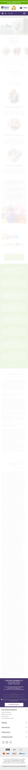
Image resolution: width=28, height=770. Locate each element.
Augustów (23, 507)
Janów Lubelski (9, 529)
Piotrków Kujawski (15, 559)
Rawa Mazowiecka (19, 565)
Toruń (20, 474)
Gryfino (24, 528)
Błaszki (12, 510)
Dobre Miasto (16, 521)
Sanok (14, 567)
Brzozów (3, 514)
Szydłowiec (21, 662)
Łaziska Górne (10, 628)
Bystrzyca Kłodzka (5, 599)
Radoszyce (22, 564)
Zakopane (17, 585)
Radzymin (3, 565)
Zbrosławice (9, 674)
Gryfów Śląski (23, 610)
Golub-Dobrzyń (5, 608)
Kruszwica (19, 623)
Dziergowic (16, 523)
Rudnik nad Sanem (21, 566)
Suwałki (10, 486)
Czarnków (11, 602)
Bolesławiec (15, 504)
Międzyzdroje (11, 547)
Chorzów (20, 480)
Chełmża (17, 599)
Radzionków (17, 650)
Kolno (10, 618)
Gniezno (13, 485)
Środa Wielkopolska (9, 572)
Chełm (3, 490)
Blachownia (18, 593)
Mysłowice (3, 484)
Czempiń (3, 603)
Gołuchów (16, 608)
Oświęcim (6, 507)
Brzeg (17, 513)
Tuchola (15, 666)
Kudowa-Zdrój (9, 624)
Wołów (17, 671)
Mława (18, 632)
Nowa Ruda (10, 636)
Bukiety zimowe (5, 716)
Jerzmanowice (4, 531)
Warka (17, 667)
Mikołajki (24, 547)
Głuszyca (10, 607)
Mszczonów (12, 633)
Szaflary (21, 660)
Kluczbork (3, 536)
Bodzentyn (8, 512)
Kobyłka (24, 617)
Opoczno (8, 556)
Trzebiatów (21, 577)
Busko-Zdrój (9, 514)
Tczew (6, 491)
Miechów (23, 629)
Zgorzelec (4, 588)
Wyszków (15, 584)
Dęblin (2, 521)
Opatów (3, 556)
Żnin (13, 588)
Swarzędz (12, 660)
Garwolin (9, 605)
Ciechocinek (12, 517)
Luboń (22, 543)
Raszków (22, 650)
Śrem (2, 572)
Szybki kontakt (14, 737)
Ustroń (20, 579)
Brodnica (13, 513)
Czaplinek (3, 518)
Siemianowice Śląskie (18, 484)
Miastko (19, 546)
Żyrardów (8, 505)
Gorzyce (10, 527)
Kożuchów (9, 622)
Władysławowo (14, 581)
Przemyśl (3, 493)
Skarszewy (12, 655)
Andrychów (17, 507)
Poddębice (3, 646)
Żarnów (7, 586)
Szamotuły (9, 661)
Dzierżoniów (22, 523)
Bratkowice (7, 513)
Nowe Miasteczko (11, 553)
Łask (5, 628)
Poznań (18, 471)
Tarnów (15, 480)
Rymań (11, 652)
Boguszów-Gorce (5, 594)
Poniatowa (17, 646)
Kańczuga (22, 615)
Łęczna (19, 628)
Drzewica (19, 522)
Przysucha (20, 562)
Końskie (16, 536)
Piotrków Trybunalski (13, 488)
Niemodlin (9, 551)
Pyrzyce (11, 564)
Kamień (12, 615)
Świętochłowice (15, 495)
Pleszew (11, 645)
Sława (7, 570)
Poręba (22, 646)
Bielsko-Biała (13, 476)
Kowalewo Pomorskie (6, 538)
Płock (22, 479)
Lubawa (13, 627)
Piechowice (4, 559)
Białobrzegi (4, 509)
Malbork (13, 505)
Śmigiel (6, 664)
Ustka (16, 579)
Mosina (6, 633)
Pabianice (21, 488)
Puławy (18, 498)
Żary (2, 507)
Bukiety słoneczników (7, 714)
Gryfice (20, 528)
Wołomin (13, 583)
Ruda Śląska (11, 478)
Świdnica (22, 493)
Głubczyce (3, 526)
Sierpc (2, 655)
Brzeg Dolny (12, 596)
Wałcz (16, 580)
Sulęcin (14, 575)
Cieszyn (17, 517)
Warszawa (3, 471)
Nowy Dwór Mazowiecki (10, 552)
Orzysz (3, 641)
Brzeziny (3, 598)
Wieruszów (8, 670)
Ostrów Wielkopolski (18, 486)
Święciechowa (13, 665)
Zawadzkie (22, 672)
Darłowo (24, 603)
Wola (14, 671)
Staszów (8, 657)
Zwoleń (3, 589)
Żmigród (20, 675)
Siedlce (24, 483)
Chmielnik (3, 515)
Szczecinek (21, 502)
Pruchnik (3, 648)
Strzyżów (18, 574)
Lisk (2, 543)
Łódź (22, 471)
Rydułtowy (4, 652)
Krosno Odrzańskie (6, 540)
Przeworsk (14, 562)
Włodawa (3, 671)
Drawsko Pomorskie (6, 522)
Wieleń (22, 669)
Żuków (16, 588)
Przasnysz (8, 648)
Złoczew (21, 674)
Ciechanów (11, 502)
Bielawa (20, 509)
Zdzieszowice (23, 586)
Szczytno (3, 662)
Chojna (13, 515)
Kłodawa (20, 617)
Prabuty (3, 647)
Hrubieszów (12, 612)
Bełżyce (13, 591)
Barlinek (7, 508)
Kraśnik (25, 538)
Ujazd (14, 667)
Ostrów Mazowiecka (10, 641)
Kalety (7, 615)
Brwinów (7, 596)
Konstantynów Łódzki (6, 619)
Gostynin (22, 608)
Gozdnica (14, 527)
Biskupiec (13, 593)
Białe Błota (15, 509)
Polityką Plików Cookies (18, 760)
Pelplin (7, 643)
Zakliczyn (8, 672)
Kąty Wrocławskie (14, 533)
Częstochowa (4, 475)
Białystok (3, 474)
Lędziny (7, 626)
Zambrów (13, 672)
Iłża (20, 612)
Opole (10, 475)
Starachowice (20, 497)
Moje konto (14, 732)
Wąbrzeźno (22, 667)
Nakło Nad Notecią (10, 634)
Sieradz (22, 500)
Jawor (18, 613)
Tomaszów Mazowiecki (10, 490)
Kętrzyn (10, 534)
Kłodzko (20, 534)
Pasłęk (3, 643)
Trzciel (16, 577)
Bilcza (8, 593)
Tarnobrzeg (8, 499)
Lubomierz (17, 627)
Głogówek (21, 524)
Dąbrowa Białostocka (6, 519)
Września (19, 583)
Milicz (25, 631)
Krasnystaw (4, 623)
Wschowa (24, 583)
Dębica (8, 500)
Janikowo (8, 613)
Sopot (24, 571)
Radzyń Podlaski (10, 565)
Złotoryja (3, 675)
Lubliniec (18, 543)
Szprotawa (22, 576)
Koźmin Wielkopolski (20, 621)
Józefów (3, 615)
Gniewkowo (15, 607)
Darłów (24, 519)
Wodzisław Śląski (12, 498)
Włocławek (10, 480)
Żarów (16, 675)
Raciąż (2, 650)
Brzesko (18, 596)
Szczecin (3, 472)
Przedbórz (9, 562)
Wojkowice (9, 671)
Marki (15, 546)
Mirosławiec (10, 632)
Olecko (21, 638)
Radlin (6, 650)
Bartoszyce (12, 508)
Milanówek (20, 631)
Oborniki (11, 638)
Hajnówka (4, 612)
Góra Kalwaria (20, 526)
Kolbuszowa (5, 618)
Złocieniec (15, 674)
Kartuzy (8, 533)
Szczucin (21, 661)
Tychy (16, 478)
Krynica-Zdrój (15, 540)
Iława (17, 612)
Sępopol (24, 567)
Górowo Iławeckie (18, 609)
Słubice (11, 570)
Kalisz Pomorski (16, 531)
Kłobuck (15, 534)
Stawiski (13, 657)
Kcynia (7, 617)
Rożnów (7, 566)
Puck (7, 564)
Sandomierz (9, 567)
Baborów (19, 590)
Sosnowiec (18, 475)
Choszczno (19, 600)
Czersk (7, 603)
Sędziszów (19, 567)
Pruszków (19, 489)
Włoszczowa (22, 581)
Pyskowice (22, 648)
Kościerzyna (9, 537)
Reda (6, 651)
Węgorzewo (21, 580)
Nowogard (3, 555)
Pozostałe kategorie (14, 710)
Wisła (18, 670)
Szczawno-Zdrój (15, 576)
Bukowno (21, 598)
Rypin (15, 652)
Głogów (3, 485)
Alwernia (12, 507)
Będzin (2, 494)
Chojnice (3, 505)
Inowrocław (5, 488)
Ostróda (3, 557)
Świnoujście (4, 503)
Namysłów (20, 550)
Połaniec (16, 560)
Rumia (8, 497)
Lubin (25, 486)
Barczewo (8, 591)
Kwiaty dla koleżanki (6, 712)
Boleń (2, 513)
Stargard (8, 485)
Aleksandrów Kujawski (19, 589)
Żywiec (11, 589)
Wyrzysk (3, 672)
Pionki (9, 559)
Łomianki (9, 629)
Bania (2, 508)
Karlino (3, 617)
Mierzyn (9, 631)
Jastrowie (14, 613)
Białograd (9, 509)
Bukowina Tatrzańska (14, 598)
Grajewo (3, 610)
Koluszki (14, 618)
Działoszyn (10, 523)
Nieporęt (21, 551)
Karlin (20, 532)
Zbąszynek (16, 586)
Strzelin (12, 658)
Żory (15, 489)
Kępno (11, 617)
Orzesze (24, 639)
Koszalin (25, 480)
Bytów (18, 514)
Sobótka (12, 656)
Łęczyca (23, 628)
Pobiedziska (20, 645)
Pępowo (11, 643)
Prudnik (12, 561)
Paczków (19, 557)
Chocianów (22, 599)
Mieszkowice (18, 547)
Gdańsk (14, 472)
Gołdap (21, 607)
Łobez (5, 543)
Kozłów (14, 538)
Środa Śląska (12, 664)
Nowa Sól (10, 504)
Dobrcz (3, 604)
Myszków (19, 548)
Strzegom (7, 658)
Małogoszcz (10, 546)
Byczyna (15, 514)
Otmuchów (8, 557)
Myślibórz (14, 548)
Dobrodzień (23, 521)
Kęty (6, 534)
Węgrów (18, 669)
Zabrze (7, 476)
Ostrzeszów (19, 641)
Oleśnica (17, 555)
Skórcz (22, 655)
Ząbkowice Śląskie (6, 585)
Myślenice (9, 548)
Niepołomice (15, 551)
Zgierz (6, 494)
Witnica (8, 581)
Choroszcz (13, 600)
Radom (14, 475)
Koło (18, 618)
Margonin (18, 629)
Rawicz (3, 651)
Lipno (13, 542)
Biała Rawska (18, 508)
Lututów (12, 545)
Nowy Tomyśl (21, 637)
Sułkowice (3, 660)
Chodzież (3, 600)
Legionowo (19, 494)
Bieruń (24, 591)
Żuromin (21, 588)
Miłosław (4, 632)
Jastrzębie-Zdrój (5, 483)
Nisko (2, 552)
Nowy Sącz (12, 483)
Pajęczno (19, 642)
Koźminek (3, 622)
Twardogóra (4, 667)
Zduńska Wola (11, 503)
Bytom (18, 476)
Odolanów (16, 638)
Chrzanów (23, 515)
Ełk (23, 489)
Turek (13, 579)
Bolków (17, 594)
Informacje (14, 727)
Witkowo (22, 670)
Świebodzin (4, 576)
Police (2, 561)
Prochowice (13, 647)
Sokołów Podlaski (11, 571)
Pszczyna (3, 564)
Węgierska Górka (12, 669)
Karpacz (3, 533)
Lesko (15, 624)
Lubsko (3, 545)
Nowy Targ (18, 553)
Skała (12, 569)
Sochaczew (16, 570)
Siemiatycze (18, 653)
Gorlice (14, 526)
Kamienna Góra (10, 532)
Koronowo (21, 619)
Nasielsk (18, 634)
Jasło (19, 529)
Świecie (9, 576)
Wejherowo (13, 497)
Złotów (8, 675)
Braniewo (18, 595)
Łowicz (13, 629)
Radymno (11, 650)
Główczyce (19, 605)
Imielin (23, 612)
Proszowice (19, 647)
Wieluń (3, 670)
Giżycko (7, 524)
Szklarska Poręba (10, 662)
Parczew (23, 642)
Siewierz (7, 655)
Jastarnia (23, 529)
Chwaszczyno (4, 602)
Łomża (11, 489)
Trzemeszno (9, 666)
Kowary (7, 621)
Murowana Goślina (20, 633)
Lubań (3, 627)
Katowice (22, 472)
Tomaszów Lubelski (9, 577)
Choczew (9, 515)
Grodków (8, 610)
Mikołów (17, 503)
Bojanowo (12, 594)
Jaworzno (17, 481)
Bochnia (3, 512)
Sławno (3, 570)
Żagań (12, 675)
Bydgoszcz (8, 472)
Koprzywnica (15, 619)
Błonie (16, 510)
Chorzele (18, 515)
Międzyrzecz (4, 547)
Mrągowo (3, 548)
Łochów (9, 543)
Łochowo (3, 629)
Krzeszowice (22, 540)
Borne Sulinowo (11, 595)
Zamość (7, 489)
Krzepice (3, 624)
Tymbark (10, 667)
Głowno (14, 605)
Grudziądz (12, 481)
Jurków (10, 531)
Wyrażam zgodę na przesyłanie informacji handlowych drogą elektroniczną (15, 700)
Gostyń (3, 609)
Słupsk (22, 481)
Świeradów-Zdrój (5, 665)
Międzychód (14, 631)
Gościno (8, 609)
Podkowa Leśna (5, 560)
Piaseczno (3, 497)
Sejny (23, 652)
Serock (3, 569)
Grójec (12, 610)
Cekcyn (12, 599)
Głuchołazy (4, 607)
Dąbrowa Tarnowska (17, 519)
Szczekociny (15, 661)
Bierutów (4, 593)
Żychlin (12, 676)
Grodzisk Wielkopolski (13, 528)
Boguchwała (20, 512)
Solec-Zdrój (19, 571)
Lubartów (8, 627)
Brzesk (21, 513)
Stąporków (17, 572)
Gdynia (8, 474)
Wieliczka (3, 581)
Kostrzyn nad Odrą (16, 537)
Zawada (11, 586)
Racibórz (3, 495)
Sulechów (9, 575)
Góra (11, 609)
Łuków (7, 545)
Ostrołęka (8, 495)
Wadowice (11, 580)
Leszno (3, 489)
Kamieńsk (16, 615)
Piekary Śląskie (12, 494)
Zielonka (9, 588)
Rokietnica (16, 651)
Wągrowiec (4, 669)
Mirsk (15, 632)
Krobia (9, 623)
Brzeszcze (23, 596)
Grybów (17, 610)
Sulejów (18, 575)
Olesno (12, 555)
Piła (12, 484)
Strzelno (17, 658)
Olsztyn (16, 474)
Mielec (2, 491)
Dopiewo (8, 604)
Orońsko (22, 556)
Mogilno (23, 632)
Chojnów (8, 600)
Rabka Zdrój (17, 564)
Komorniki (22, 618)
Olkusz (21, 555)
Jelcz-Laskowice (5, 614)
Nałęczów (14, 550)
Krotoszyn (14, 623)
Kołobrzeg (17, 500)
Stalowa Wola (12, 491)
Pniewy (15, 645)
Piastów (16, 643)
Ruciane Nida (13, 566)
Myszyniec (3, 550)
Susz (8, 660)
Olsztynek (9, 639)
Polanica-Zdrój (22, 560)
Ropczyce (21, 651)
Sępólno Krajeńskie (5, 653)
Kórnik (14, 622)
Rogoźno (11, 651)
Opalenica (14, 639)
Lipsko (19, 626)
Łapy (2, 628)
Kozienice (12, 621)
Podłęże (11, 560)
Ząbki (19, 584)
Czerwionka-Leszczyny (15, 603)
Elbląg (18, 479)
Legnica (7, 481)
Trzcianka (3, 666)
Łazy (16, 628)
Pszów (13, 648)
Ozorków (24, 641)
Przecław (3, 562)
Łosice (13, 543)
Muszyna (3, 634)
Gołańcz (11, 608)
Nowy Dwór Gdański (12, 637)
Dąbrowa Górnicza (12, 479)
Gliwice (3, 476)
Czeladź (18, 518)
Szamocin (3, 661)
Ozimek (14, 557)
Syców (16, 660)
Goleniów (9, 526)
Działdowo (18, 604)
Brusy (2, 596)
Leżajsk (16, 541)
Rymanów (3, 567)
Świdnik (21, 504)
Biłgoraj (3, 510)
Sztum (2, 577)
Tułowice (8, 579)
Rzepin (19, 652)
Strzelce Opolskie (11, 574)
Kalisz (3, 481)
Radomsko (3, 500)
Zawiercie (22, 495)
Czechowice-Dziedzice (19, 602)
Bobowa (21, 510)
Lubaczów (24, 626)
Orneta (19, 639)
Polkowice (7, 561)
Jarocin (15, 529)
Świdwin (23, 575)
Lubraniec (23, 627)
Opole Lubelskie (15, 556)
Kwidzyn (3, 541)
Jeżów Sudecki (13, 614)
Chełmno (23, 514)
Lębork (11, 541)
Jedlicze (22, 613)
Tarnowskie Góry (21, 490)
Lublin (17, 472)
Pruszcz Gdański (19, 561)
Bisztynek (8, 510)
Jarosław (23, 505)
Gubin (3, 529)
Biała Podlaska (9, 493)
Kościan (3, 621)
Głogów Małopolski (14, 524)
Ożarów (4, 642)
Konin (8, 484)
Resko (2, 566)
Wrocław (13, 471)
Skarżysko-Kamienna (17, 499)
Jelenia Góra (18, 483)
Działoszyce (4, 523)
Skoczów (18, 655)
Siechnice (7, 569)
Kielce (12, 474)
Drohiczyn (13, 604)
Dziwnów (4, 605)
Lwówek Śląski (17, 545)
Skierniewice (4, 498)
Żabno (12, 585)
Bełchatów (16, 493)
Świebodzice (19, 664)
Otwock (16, 502)
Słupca (8, 656)
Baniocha (24, 590)
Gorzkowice (4, 527)
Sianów (12, 653)
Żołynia (3, 676)
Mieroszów (3, 631)
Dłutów (11, 521)
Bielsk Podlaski (19, 591)
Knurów (18, 505)
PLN (9, 13)
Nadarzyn (9, 550)
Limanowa (9, 542)
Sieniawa (24, 653)
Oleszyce (3, 639)
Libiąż (11, 626)
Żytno (7, 589)
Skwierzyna (21, 569)
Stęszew (18, 657)
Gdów (2, 524)
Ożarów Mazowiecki (11, 642)
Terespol (20, 665)
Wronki (22, 671)
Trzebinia (3, 579)
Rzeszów (24, 475)
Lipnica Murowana (20, 542)
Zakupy (14, 723)
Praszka (8, 647)
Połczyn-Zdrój (10, 646)
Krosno (12, 500)
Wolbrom (3, 583)
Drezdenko (14, 522)
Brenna (23, 595)
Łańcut (7, 541)
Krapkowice (19, 538)
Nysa (2, 502)
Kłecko (15, 617)
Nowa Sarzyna (17, 636)
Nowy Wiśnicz (4, 638)
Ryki (8, 652)
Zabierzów (24, 584)
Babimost (14, 590)
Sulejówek (22, 658)
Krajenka (18, 622)
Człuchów (23, 518)
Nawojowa (3, 551)
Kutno (6, 502)
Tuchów (20, 666)
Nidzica (22, 634)
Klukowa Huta (10, 536)
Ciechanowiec (4, 517)
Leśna (18, 624)
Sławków (3, 656)
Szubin (16, 662)
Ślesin (2, 664)
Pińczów (3, 645)
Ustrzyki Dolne (4, 580)
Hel (8, 612)
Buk (7, 598)
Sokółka (17, 656)
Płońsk (22, 559)
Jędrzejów (19, 614)
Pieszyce (21, 643)
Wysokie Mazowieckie (7, 584)
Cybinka (22, 517)
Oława (8, 555)
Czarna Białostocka (11, 518)
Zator (18, 672)
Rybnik (6, 478)
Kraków (9, 471)
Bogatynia (14, 512)
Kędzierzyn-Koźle (20, 491)
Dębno (6, 521)
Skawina (16, 569)
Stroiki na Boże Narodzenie (8, 718)
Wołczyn (8, 583)
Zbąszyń (3, 674)
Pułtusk (17, 648)
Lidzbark (15, 626)
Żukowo (8, 676)
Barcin (3, 591)
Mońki (2, 633)
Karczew (17, 532)
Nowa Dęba (4, 636)
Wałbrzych (3, 480)
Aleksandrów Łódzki (6, 590)
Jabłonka (3, 613)
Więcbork (14, 670)
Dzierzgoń (24, 604)
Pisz (7, 645)
